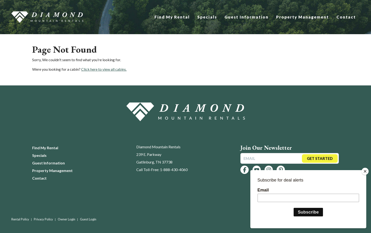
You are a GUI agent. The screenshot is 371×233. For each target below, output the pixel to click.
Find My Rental (172, 16)
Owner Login (66, 219)
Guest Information (247, 16)
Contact (346, 16)
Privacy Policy (43, 219)
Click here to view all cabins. (104, 69)
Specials (207, 16)
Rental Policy (20, 219)
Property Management (302, 16)
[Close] (365, 171)
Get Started (320, 158)
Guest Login (88, 219)
